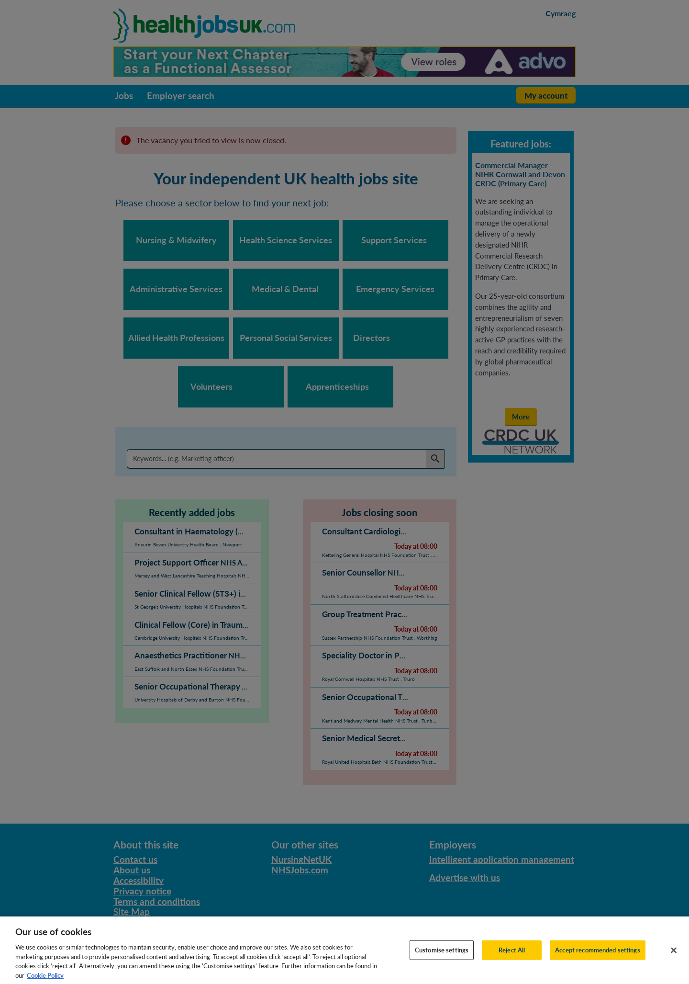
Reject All (512, 958)
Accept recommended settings (597, 958)
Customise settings (441, 958)
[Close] (673, 958)
